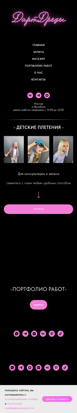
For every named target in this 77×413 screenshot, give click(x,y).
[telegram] (38, 95)
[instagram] (34, 334)
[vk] (30, 95)
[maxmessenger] (47, 95)
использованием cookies (21, 399)
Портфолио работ (38, 65)
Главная (38, 45)
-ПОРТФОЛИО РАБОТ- (38, 289)
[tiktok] (61, 334)
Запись (38, 51)
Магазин (38, 58)
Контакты (38, 79)
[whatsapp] (17, 334)
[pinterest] (52, 334)
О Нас (38, 72)
